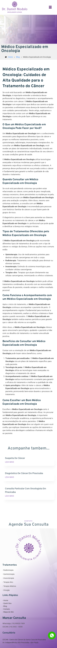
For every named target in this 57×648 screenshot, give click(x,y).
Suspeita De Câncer (15, 458)
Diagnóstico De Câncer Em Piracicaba (24, 473)
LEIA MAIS (9, 462)
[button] (50, 7)
